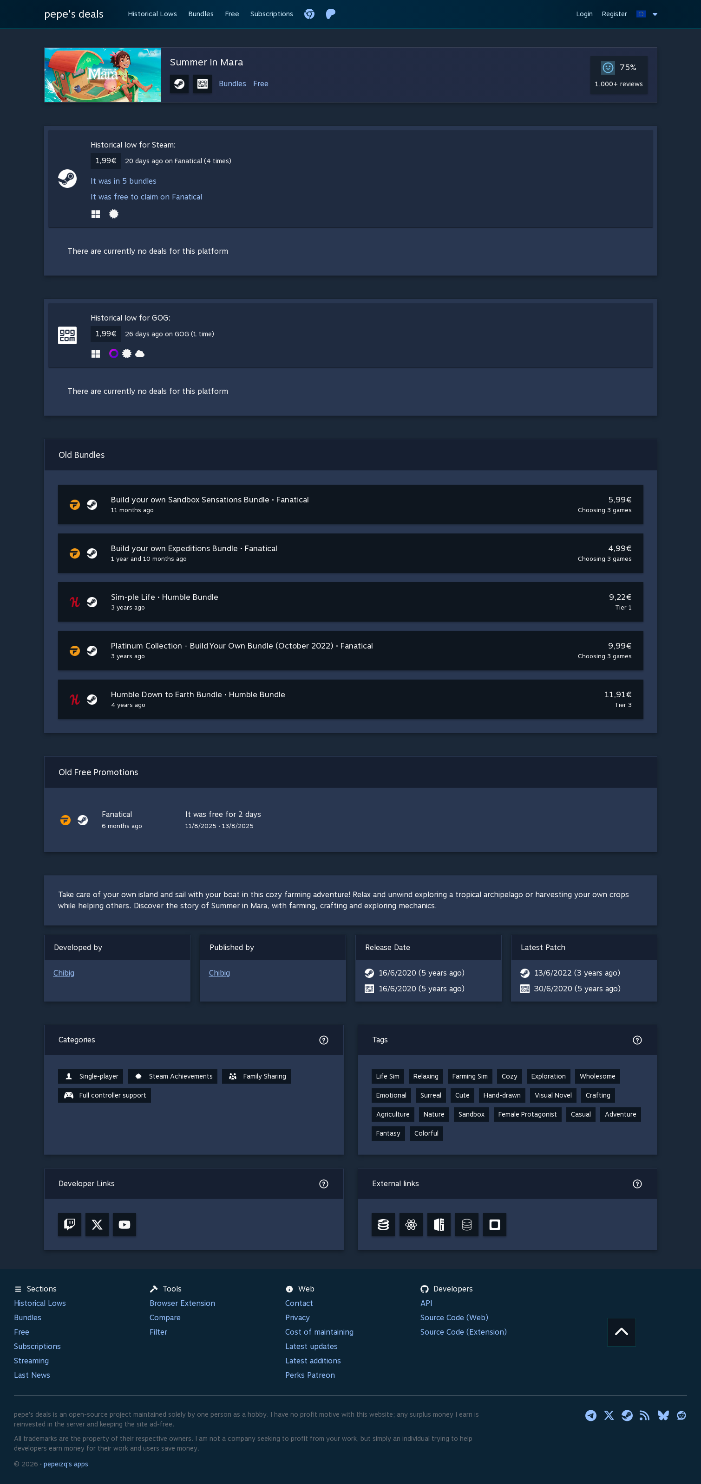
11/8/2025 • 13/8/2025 (219, 825)
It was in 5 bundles (124, 181)
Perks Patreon (310, 1375)
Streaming (31, 1360)
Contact (299, 1303)
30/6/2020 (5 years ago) (577, 988)
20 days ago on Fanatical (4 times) (178, 161)
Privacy (297, 1317)
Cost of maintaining (319, 1332)
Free (261, 83)
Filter (158, 1332)
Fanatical (117, 814)
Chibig (63, 973)
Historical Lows (40, 1303)
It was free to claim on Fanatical (146, 197)
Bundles (232, 83)
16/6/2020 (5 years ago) (422, 973)
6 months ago (122, 825)
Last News (32, 1375)
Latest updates (311, 1346)
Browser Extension (182, 1303)
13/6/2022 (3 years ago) (577, 973)
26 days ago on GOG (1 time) (169, 334)
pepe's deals (74, 14)
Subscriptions (37, 1346)
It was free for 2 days (223, 814)
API (426, 1303)
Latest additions (313, 1360)
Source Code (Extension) (463, 1332)
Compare (165, 1317)
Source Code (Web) (454, 1317)
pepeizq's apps (66, 1464)
